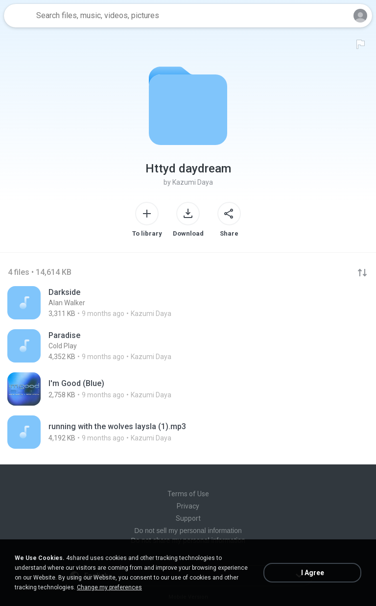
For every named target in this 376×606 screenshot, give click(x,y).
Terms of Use (188, 494)
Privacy (188, 506)
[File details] (188, 302)
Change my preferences (109, 587)
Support (188, 518)
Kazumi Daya (192, 182)
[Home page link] (18, 15)
